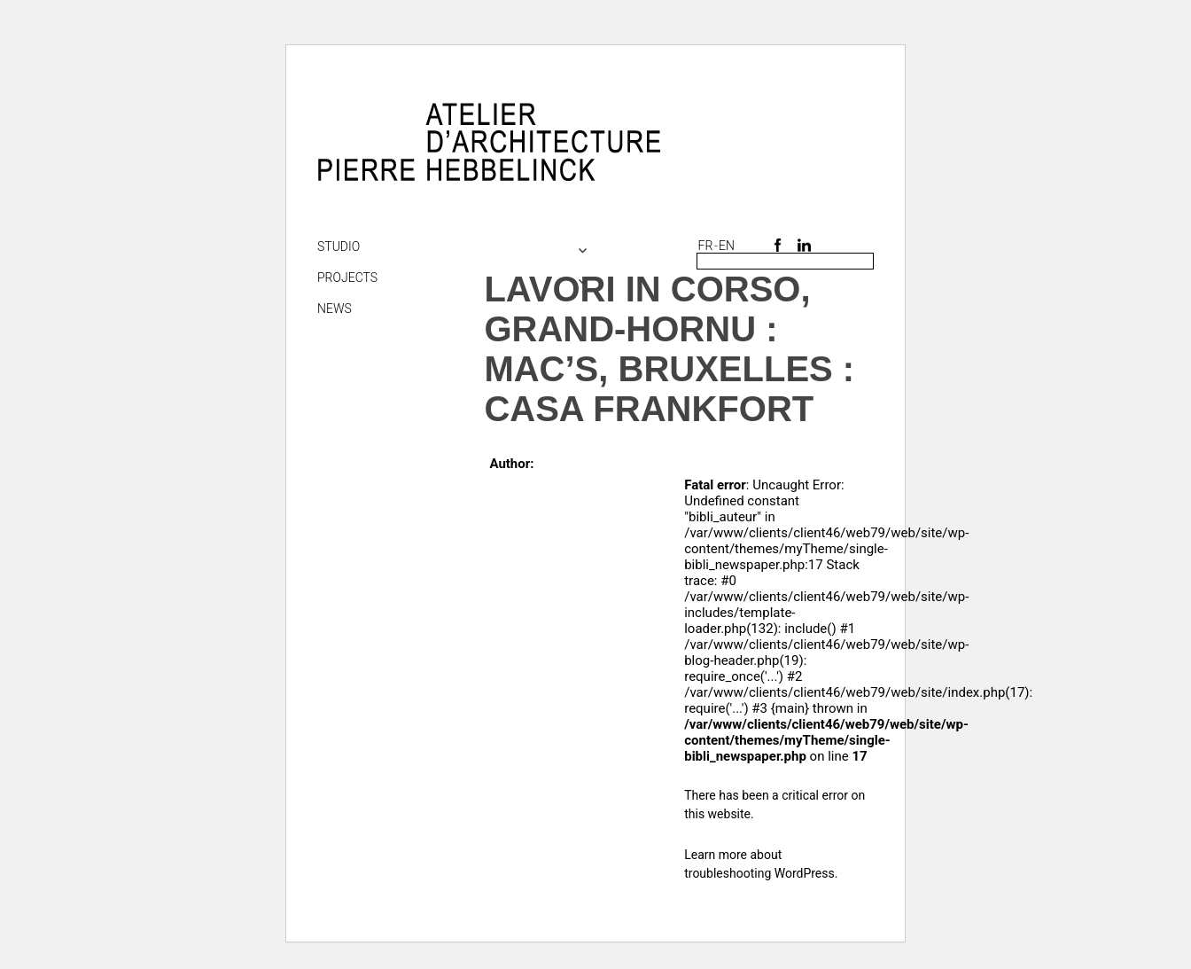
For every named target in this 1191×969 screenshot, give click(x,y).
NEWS (334, 308)
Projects (347, 277)
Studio (338, 246)
